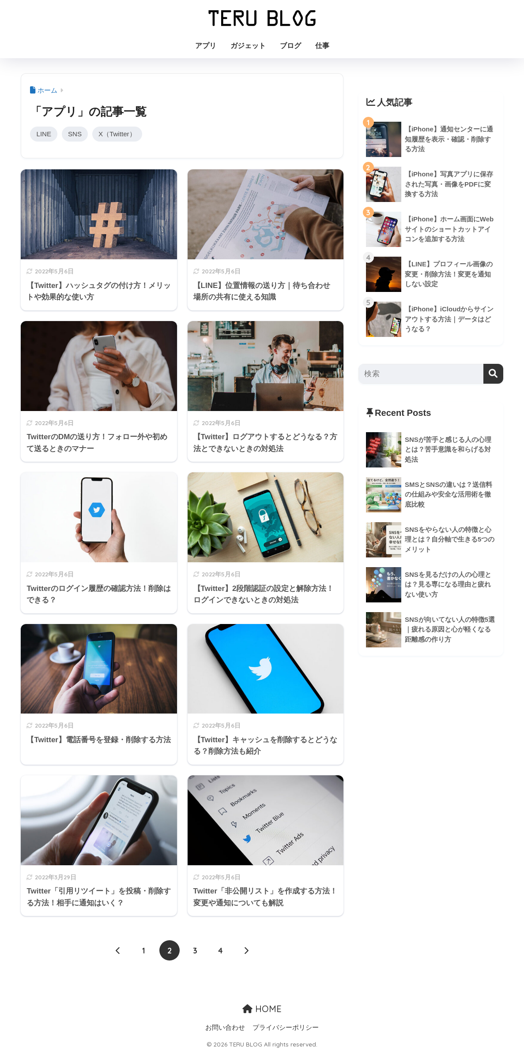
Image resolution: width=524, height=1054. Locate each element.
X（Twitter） (118, 134)
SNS (75, 134)
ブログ (290, 45)
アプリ (205, 45)
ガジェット (248, 45)
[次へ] (246, 951)
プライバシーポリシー (286, 1028)
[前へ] (118, 951)
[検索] (493, 374)
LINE (43, 134)
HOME (262, 1009)
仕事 (322, 45)
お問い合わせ (225, 1028)
